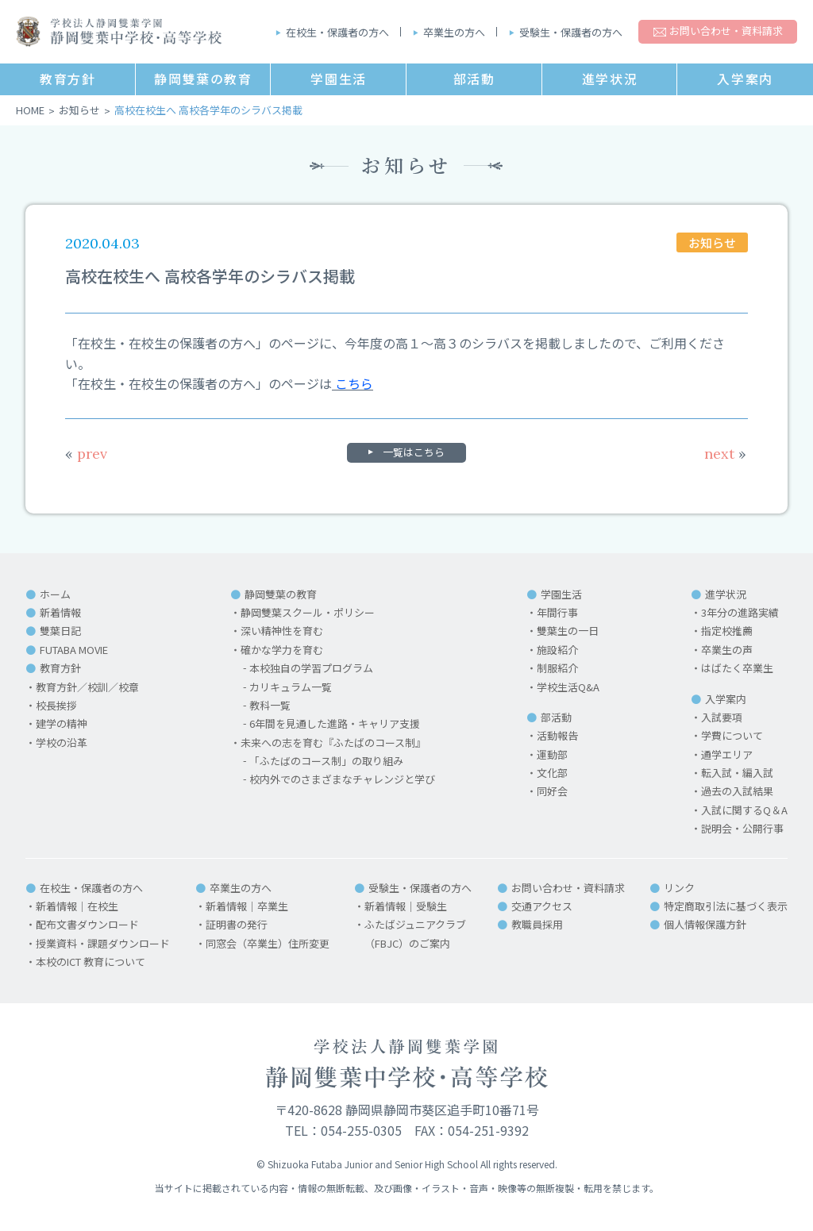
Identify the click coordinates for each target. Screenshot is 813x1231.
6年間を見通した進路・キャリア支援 (334, 723)
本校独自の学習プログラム (311, 667)
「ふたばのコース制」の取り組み (326, 760)
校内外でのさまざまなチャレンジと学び (342, 779)
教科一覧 (270, 705)
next (725, 453)
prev (86, 453)
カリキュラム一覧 (290, 686)
